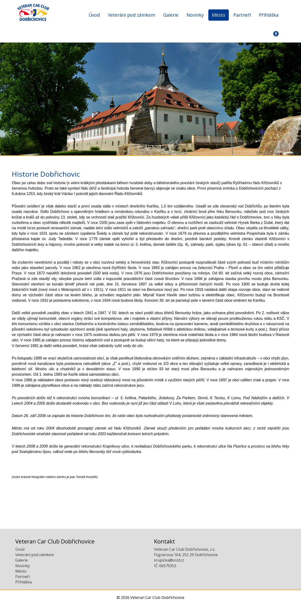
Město (218, 15)
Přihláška (269, 15)
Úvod (94, 15)
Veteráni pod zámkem (131, 15)
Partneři (242, 15)
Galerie (170, 15)
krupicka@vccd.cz (169, 560)
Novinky (195, 15)
